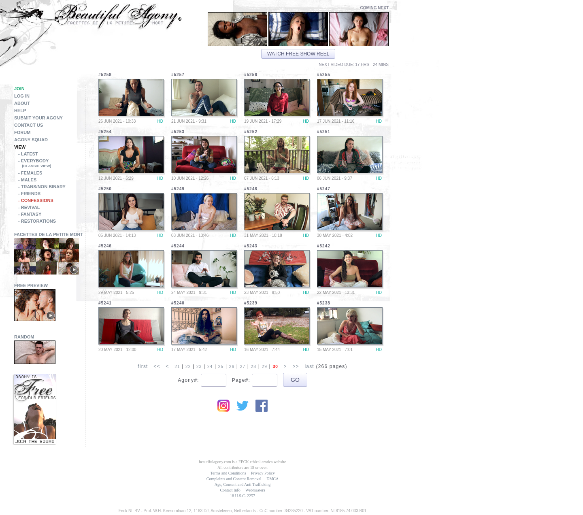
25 (221, 366)
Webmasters (255, 490)
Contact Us (28, 125)
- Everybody (51, 164)
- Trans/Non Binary (42, 186)
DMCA (272, 479)
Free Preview (31, 285)
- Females (30, 172)
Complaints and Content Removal (234, 479)
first (143, 366)
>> (295, 366)
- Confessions (35, 200)
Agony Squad (31, 139)
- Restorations (37, 221)
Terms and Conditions (228, 473)
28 (254, 366)
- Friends (29, 193)
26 (232, 366)
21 (177, 366)
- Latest (28, 153)
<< (156, 366)
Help (20, 110)
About (22, 103)
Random (24, 336)
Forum (22, 132)
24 (210, 366)
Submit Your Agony (38, 117)
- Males (27, 179)
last (309, 366)
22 (188, 366)
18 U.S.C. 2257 (242, 496)
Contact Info (230, 490)
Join (19, 88)
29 (265, 366)
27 (243, 366)
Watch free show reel (298, 54)
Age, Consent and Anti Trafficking (242, 484)
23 (199, 366)
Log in (22, 96)
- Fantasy (29, 214)
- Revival (29, 207)
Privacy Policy (263, 473)
